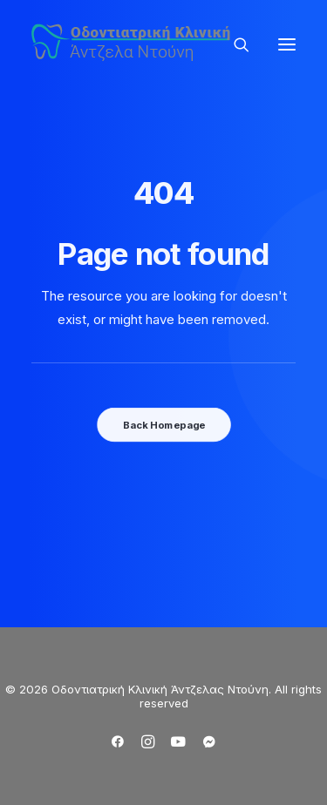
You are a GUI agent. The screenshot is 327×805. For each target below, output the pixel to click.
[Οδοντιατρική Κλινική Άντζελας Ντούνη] (133, 44)
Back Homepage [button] (163, 424)
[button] (287, 44)
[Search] (233, 44)
